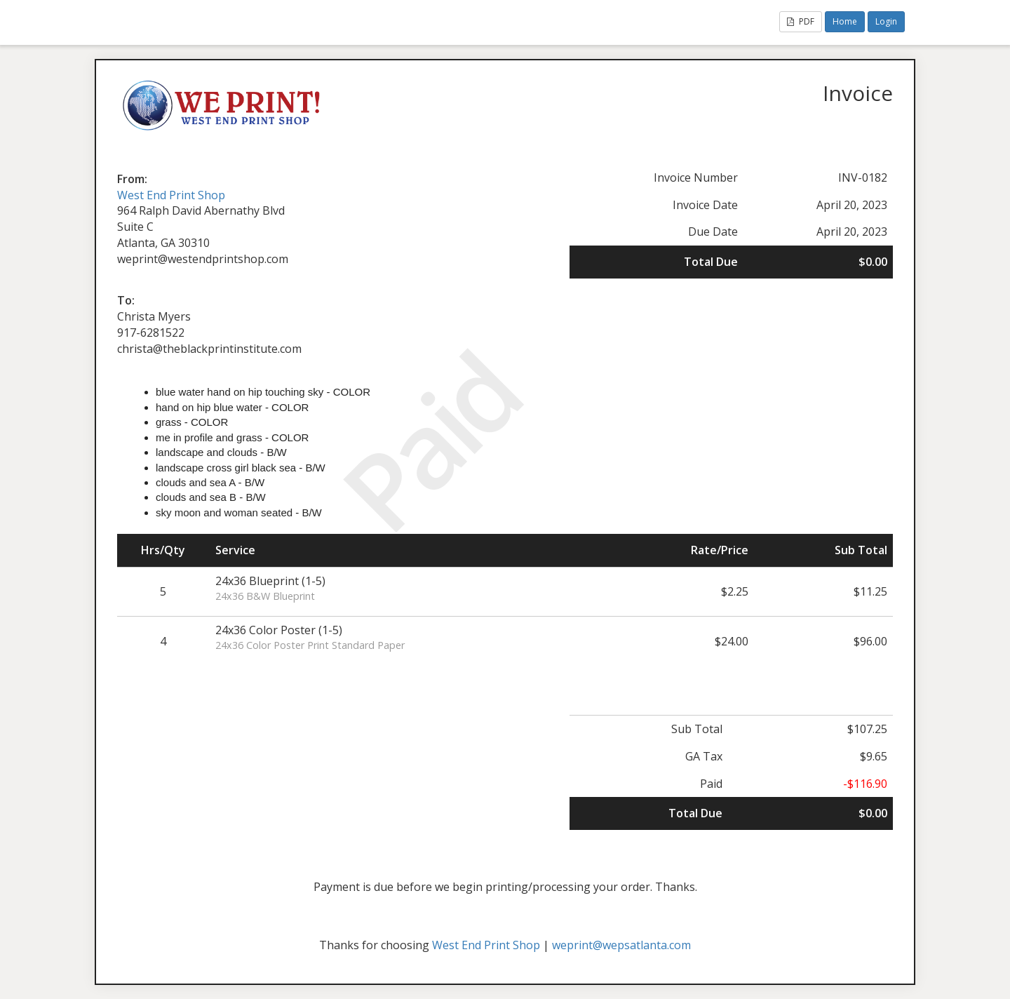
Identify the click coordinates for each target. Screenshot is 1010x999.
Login (886, 21)
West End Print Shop (171, 195)
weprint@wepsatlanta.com (621, 945)
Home (845, 21)
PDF (800, 21)
